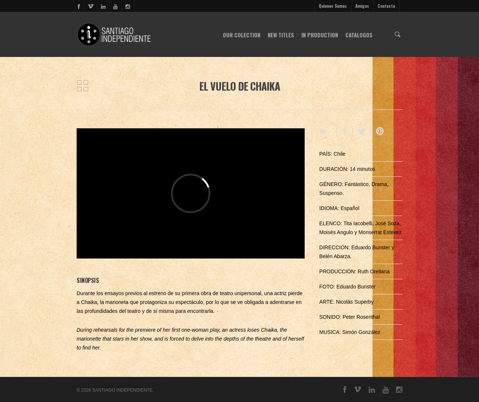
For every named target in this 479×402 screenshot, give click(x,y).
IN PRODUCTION (319, 35)
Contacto (386, 6)
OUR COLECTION (241, 35)
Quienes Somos (333, 6)
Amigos (362, 6)
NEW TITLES (281, 35)
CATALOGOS (358, 35)
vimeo (90, 6)
